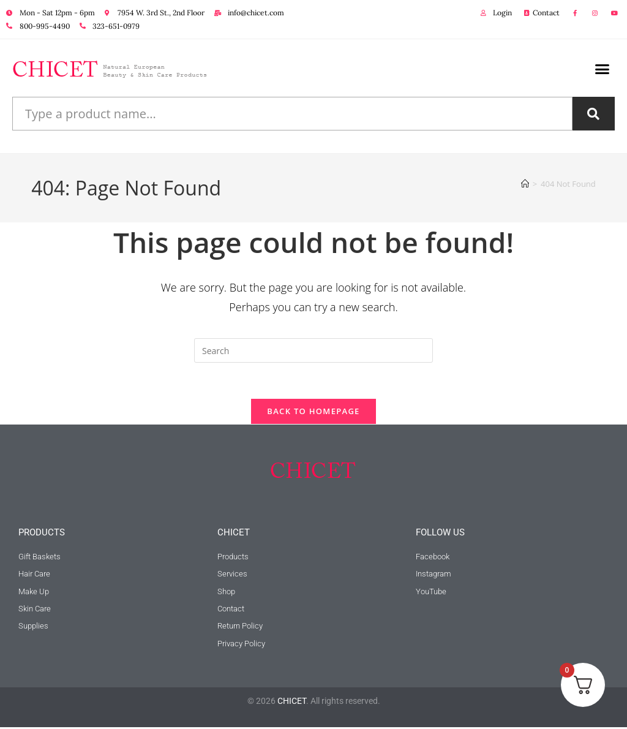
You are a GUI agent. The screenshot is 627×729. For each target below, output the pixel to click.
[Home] (525, 183)
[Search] (594, 113)
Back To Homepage (313, 412)
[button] (602, 69)
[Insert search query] (313, 350)
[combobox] (292, 113)
